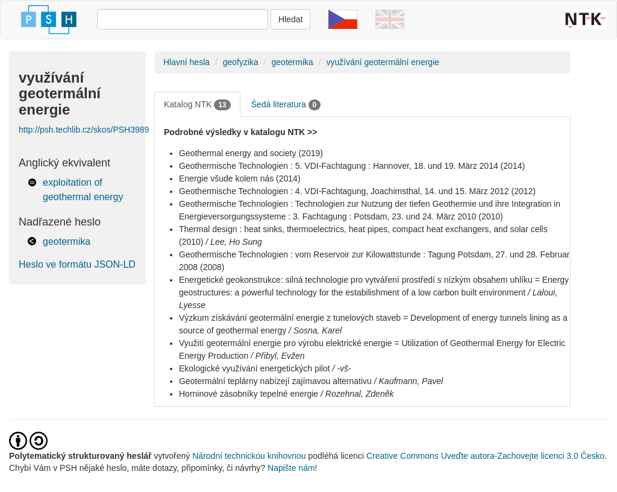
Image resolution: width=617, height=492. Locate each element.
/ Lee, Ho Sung (233, 242)
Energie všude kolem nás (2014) (240, 178)
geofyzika (240, 62)
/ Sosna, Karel (315, 330)
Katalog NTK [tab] (197, 104)
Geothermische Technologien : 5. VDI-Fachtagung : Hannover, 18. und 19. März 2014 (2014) (352, 166)
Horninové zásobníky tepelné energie (248, 394)
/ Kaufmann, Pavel (408, 381)
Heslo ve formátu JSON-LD (77, 264)
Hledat (290, 19)
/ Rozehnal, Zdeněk (357, 394)
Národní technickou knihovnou (248, 456)
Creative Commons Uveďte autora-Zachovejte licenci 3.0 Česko (485, 456)
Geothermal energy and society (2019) (251, 153)
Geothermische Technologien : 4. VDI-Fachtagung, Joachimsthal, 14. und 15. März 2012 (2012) (357, 191)
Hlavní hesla (186, 62)
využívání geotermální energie (382, 62)
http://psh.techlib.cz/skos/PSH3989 (84, 129)
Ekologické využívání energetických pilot (254, 368)
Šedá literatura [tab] (286, 104)
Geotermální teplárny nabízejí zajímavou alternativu (275, 381)
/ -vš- (341, 368)
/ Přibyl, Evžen (277, 356)
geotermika (66, 241)
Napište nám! (292, 468)
